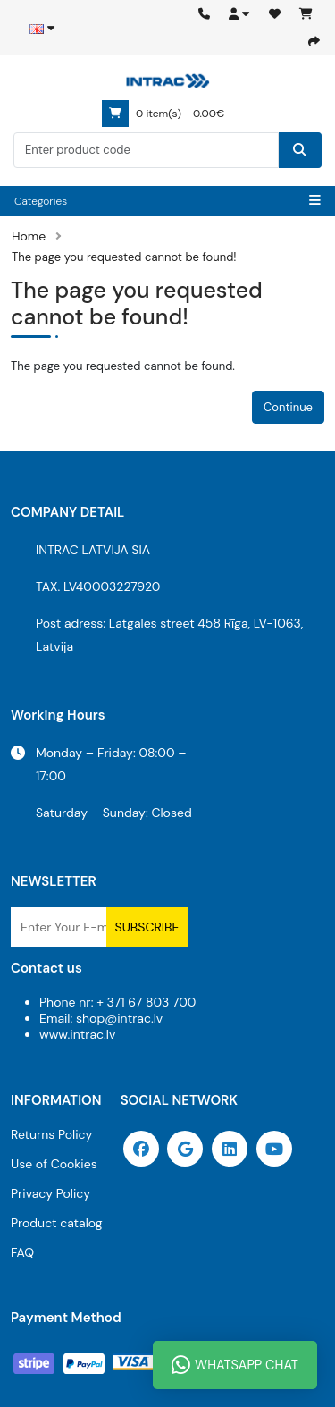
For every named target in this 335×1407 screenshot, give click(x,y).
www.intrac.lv (77, 1034)
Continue (288, 407)
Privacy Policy (50, 1193)
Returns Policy (51, 1134)
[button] (239, 14)
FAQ (22, 1252)
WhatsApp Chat (235, 1365)
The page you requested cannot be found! (124, 257)
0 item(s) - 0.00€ (163, 113)
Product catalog (57, 1223)
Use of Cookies (54, 1164)
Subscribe (147, 927)
